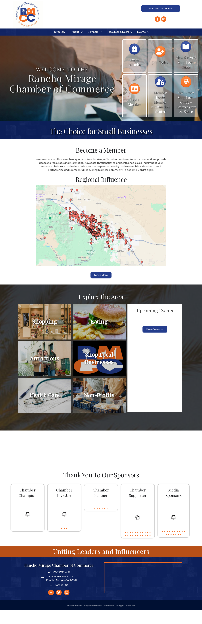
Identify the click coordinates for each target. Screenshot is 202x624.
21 (147, 549)
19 (142, 549)
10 (184, 545)
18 (140, 549)
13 (127, 549)
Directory (59, 45)
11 (166, 548)
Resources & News (118, 45)
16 (135, 549)
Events (141, 45)
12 (125, 549)
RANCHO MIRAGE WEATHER (101, 461)
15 (132, 549)
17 (137, 549)
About (75, 45)
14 (130, 549)
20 (145, 549)
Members (92, 45)
